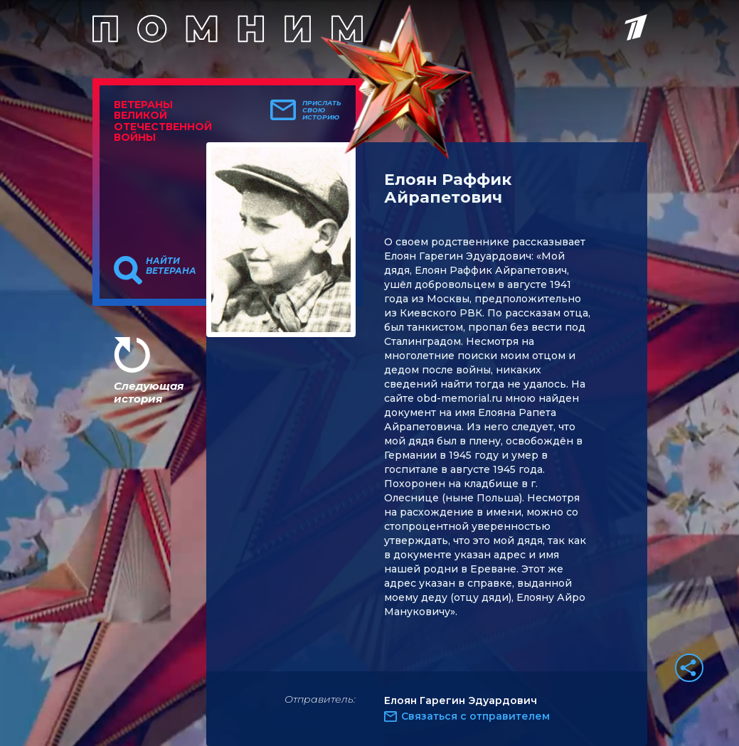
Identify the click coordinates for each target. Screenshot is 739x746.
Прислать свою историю (321, 110)
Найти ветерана (171, 266)
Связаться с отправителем (475, 716)
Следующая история (149, 392)
